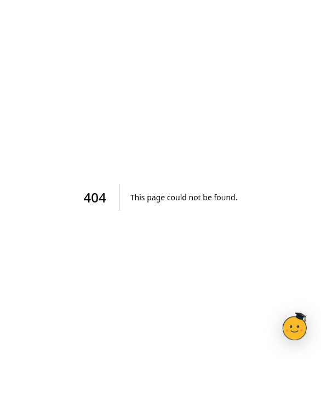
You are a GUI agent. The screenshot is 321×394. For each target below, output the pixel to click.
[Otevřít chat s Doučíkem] (294, 326)
